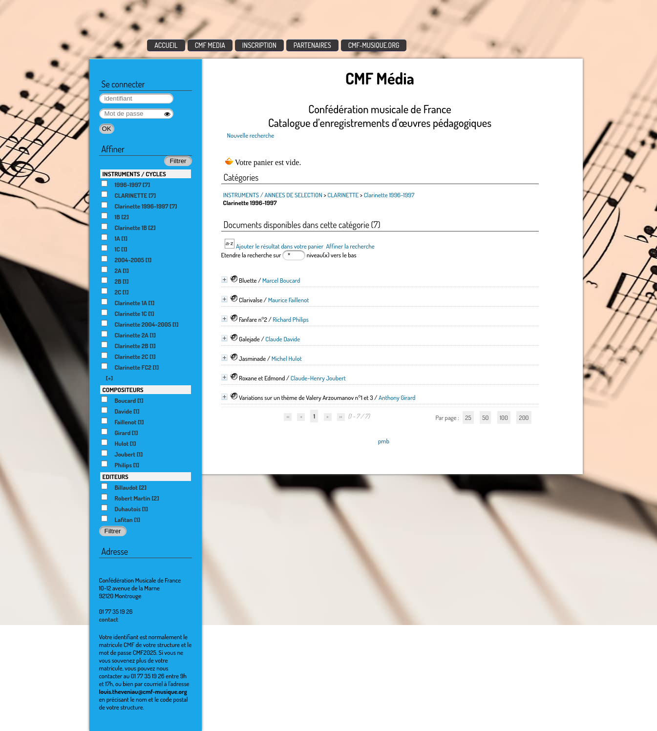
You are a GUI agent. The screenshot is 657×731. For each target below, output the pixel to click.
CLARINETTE (343, 195)
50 (485, 417)
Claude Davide (282, 339)
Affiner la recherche (350, 246)
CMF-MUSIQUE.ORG (374, 45)
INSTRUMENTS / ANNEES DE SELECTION (272, 195)
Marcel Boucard (281, 280)
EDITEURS (115, 476)
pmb (383, 441)
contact (109, 619)
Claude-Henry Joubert (318, 378)
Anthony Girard (397, 397)
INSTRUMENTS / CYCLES (134, 174)
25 (468, 417)
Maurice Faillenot (288, 300)
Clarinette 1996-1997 (389, 195)
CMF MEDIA (210, 45)
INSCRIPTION (259, 45)
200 (524, 417)
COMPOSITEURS (123, 390)
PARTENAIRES (312, 45)
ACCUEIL (166, 45)
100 (504, 417)
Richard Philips (291, 319)
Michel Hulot (287, 358)
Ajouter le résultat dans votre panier (279, 246)
